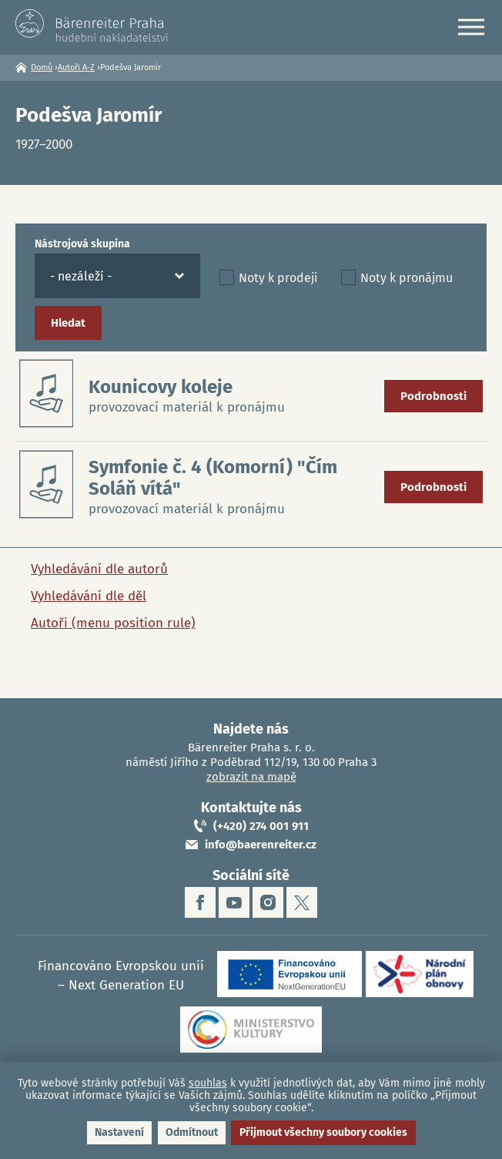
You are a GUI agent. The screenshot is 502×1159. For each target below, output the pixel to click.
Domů (41, 67)
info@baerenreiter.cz (260, 845)
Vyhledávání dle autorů (99, 569)
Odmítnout (192, 1132)
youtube (234, 902)
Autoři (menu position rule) (113, 623)
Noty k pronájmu (406, 277)
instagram (268, 902)
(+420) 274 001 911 (261, 826)
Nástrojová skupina (82, 243)
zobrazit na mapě (251, 777)
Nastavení (119, 1132)
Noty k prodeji (278, 277)
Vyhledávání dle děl (88, 596)
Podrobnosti (433, 396)
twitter (301, 902)
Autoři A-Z (76, 67)
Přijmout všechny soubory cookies (323, 1132)
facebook (200, 902)
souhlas (208, 1083)
